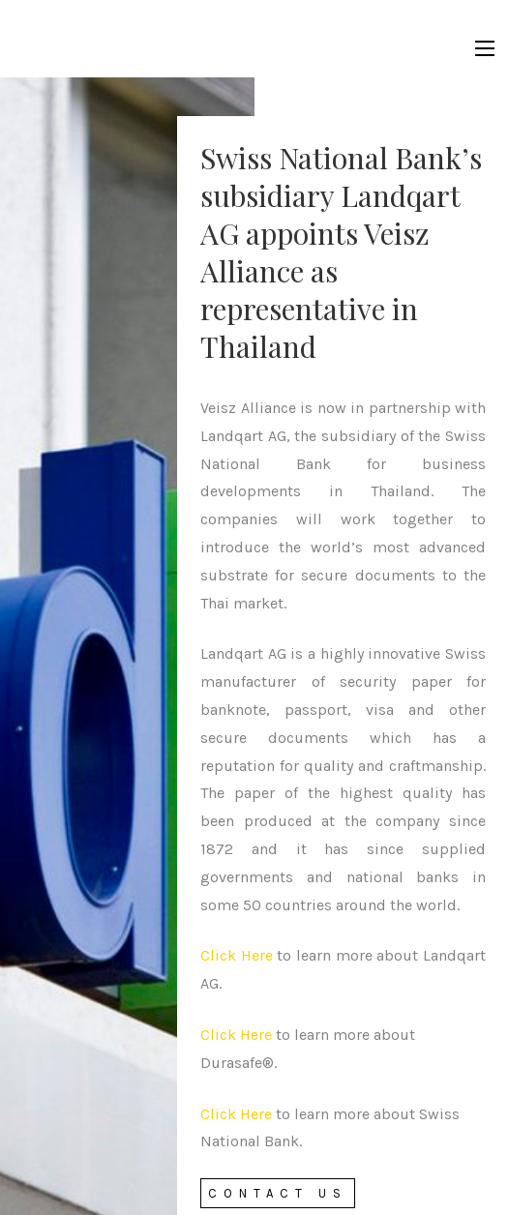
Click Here (236, 955)
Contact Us (277, 1193)
